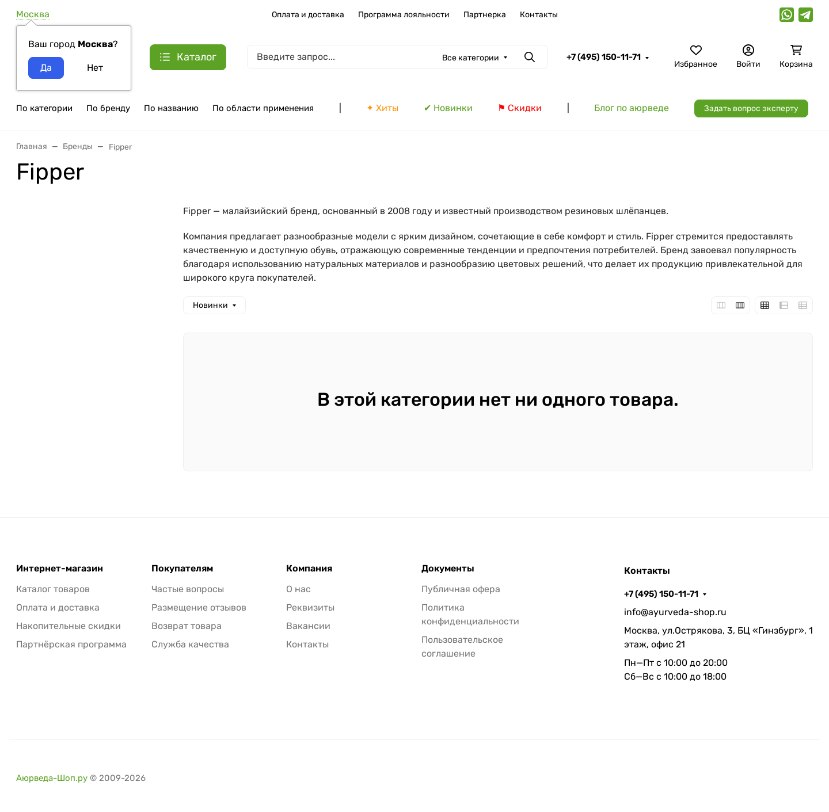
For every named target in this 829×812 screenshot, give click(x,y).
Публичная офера (460, 589)
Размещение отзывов (198, 607)
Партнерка (484, 15)
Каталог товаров (53, 589)
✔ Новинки (448, 107)
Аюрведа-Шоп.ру (52, 778)
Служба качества (190, 644)
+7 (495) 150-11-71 (603, 57)
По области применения (263, 108)
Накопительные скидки (68, 625)
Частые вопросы (187, 589)
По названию (171, 108)
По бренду (108, 108)
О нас (298, 589)
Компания (309, 568)
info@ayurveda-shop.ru (675, 612)
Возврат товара (186, 625)
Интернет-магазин (59, 568)
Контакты (539, 15)
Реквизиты (310, 607)
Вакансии (308, 625)
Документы (447, 568)
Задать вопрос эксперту (751, 108)
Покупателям (182, 568)
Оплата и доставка (308, 15)
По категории (44, 108)
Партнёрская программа (71, 644)
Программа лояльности (404, 15)
